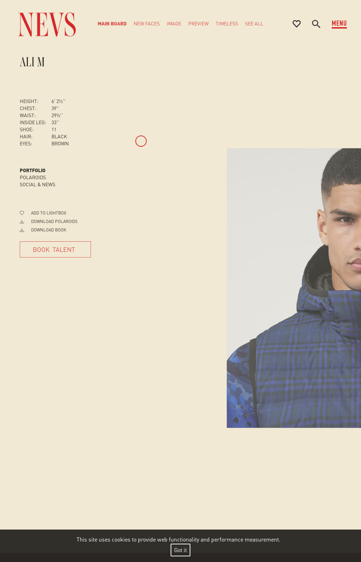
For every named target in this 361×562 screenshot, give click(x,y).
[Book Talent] (55, 249)
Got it (180, 550)
